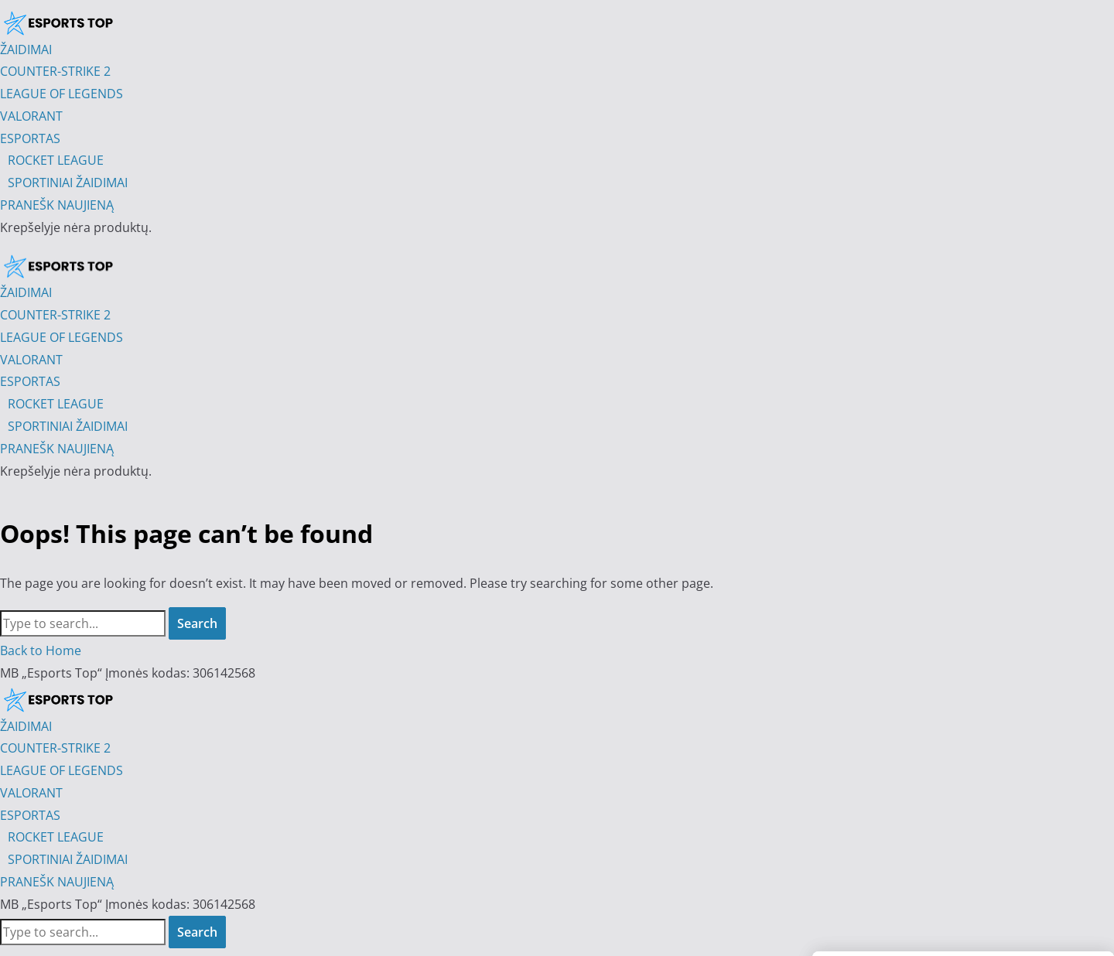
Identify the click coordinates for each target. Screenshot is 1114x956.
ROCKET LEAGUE (56, 836)
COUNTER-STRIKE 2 (55, 747)
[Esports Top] (58, 266)
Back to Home (40, 650)
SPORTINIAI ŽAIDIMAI (68, 859)
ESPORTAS (30, 815)
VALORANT (31, 792)
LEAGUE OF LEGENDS (61, 770)
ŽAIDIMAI (26, 726)
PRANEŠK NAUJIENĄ (57, 881)
